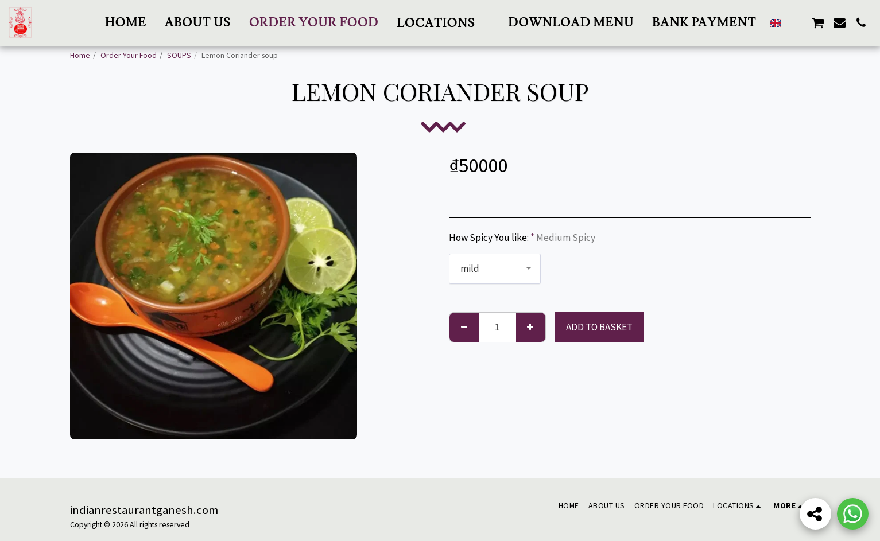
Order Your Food (128, 55)
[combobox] (495, 269)
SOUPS (179, 55)
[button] (443, 22)
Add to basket (599, 327)
